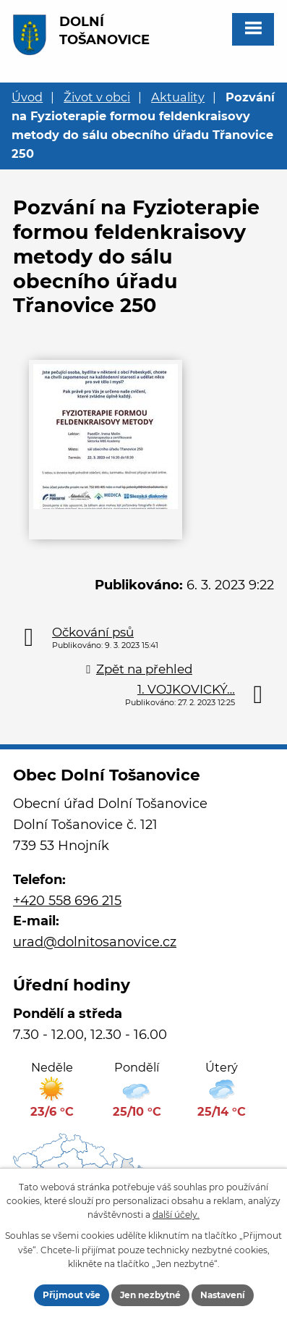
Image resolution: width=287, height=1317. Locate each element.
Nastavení (222, 1294)
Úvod (27, 97)
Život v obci (97, 97)
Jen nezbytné (150, 1294)
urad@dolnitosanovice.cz (94, 942)
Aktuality (178, 97)
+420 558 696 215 (67, 901)
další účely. (176, 1214)
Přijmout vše (71, 1294)
